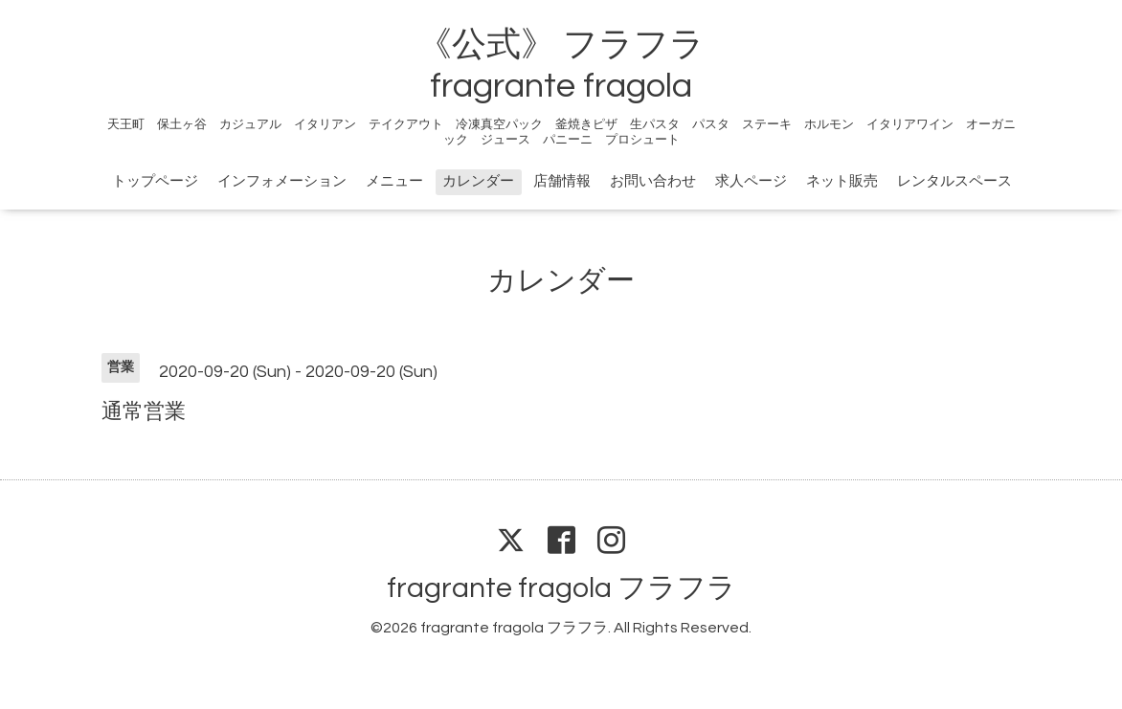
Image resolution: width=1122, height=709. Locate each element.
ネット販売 (842, 181)
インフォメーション (282, 181)
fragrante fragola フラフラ (561, 588)
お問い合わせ (653, 181)
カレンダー (478, 181)
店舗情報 (562, 181)
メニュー (394, 181)
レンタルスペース (954, 181)
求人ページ (751, 181)
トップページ (155, 181)
